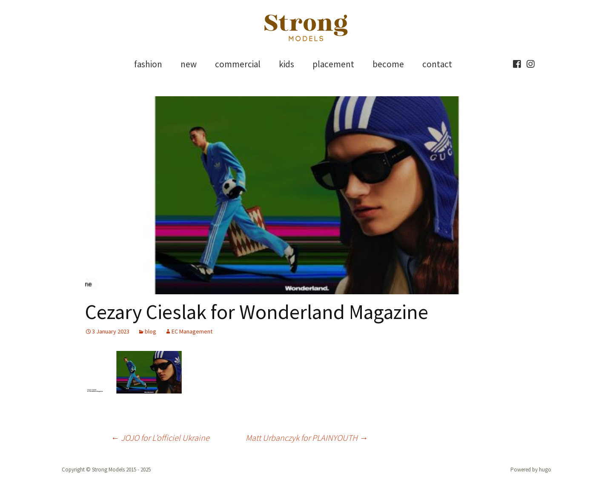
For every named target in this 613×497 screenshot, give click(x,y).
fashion (148, 64)
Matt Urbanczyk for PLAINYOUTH (307, 437)
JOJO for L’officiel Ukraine (160, 437)
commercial (238, 64)
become (388, 64)
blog (150, 331)
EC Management (192, 331)
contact (437, 64)
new (188, 64)
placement (333, 64)
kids (286, 64)
